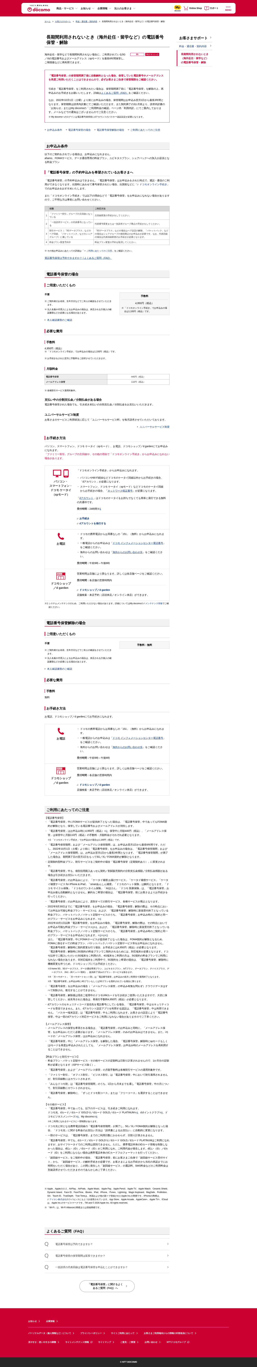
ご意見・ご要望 (127, 1342)
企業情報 (102, 8)
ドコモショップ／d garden (93, 590)
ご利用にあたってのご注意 (145, 129)
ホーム (48, 21)
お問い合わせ (151, 1342)
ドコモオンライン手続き (152, 184)
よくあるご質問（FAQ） (114, 92)
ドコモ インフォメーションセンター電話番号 (138, 543)
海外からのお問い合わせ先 (128, 552)
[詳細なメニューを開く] (228, 8)
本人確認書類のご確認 (59, 320)
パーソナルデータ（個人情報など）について (49, 1333)
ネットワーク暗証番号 (120, 490)
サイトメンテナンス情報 (79, 1342)
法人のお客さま (123, 8)
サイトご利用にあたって (123, 1333)
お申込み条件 (54, 129)
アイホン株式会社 (57, 1199)
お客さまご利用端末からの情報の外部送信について (168, 1333)
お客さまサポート (63, 21)
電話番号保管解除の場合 (110, 129)
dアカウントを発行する (91, 523)
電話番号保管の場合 (79, 129)
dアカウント (86, 498)
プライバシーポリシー (91, 1333)
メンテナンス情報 (152, 603)
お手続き (83, 518)
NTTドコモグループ (178, 1342)
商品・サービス (65, 8)
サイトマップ (104, 1342)
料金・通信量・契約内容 (86, 21)
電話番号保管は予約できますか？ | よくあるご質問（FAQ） (78, 258)
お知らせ (86, 8)
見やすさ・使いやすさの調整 (42, 1342)
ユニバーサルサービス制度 (155, 426)
